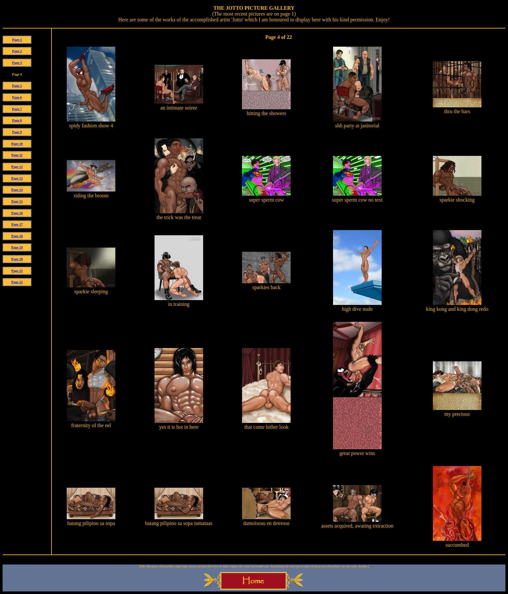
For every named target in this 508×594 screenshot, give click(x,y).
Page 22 (17, 282)
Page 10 (17, 144)
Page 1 (17, 39)
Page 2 (17, 51)
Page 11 (17, 155)
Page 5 (17, 85)
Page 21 (17, 271)
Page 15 (17, 201)
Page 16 (17, 213)
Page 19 (17, 247)
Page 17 (17, 224)
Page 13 (17, 178)
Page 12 (17, 167)
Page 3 (17, 62)
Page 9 (17, 132)
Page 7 (17, 109)
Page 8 (17, 120)
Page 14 (17, 190)
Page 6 (17, 97)
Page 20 (17, 259)
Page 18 (17, 236)
